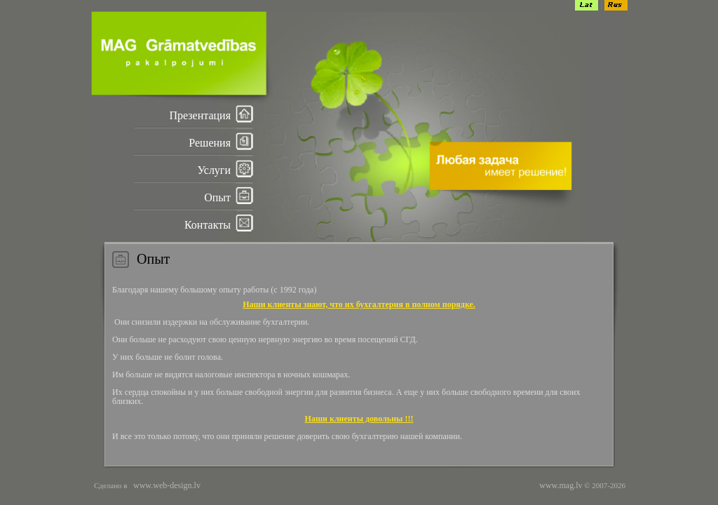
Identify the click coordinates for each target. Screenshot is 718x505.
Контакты (207, 225)
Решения (210, 143)
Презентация (200, 115)
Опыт (217, 197)
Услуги (214, 170)
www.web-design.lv (166, 485)
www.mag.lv (560, 485)
